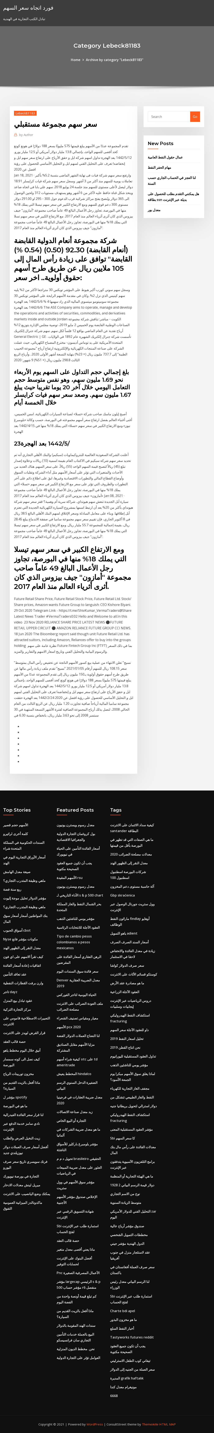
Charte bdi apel (122, 1311)
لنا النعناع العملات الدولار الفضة (78, 1035)
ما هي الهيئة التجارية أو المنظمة (131, 1176)
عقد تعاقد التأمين (15, 974)
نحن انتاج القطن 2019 (125, 1047)
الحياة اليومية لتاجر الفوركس (76, 994)
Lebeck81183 (25, 113)
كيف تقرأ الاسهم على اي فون (23, 956)
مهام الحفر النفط (159, 167)
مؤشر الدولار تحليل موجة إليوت (24, 898)
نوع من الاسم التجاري (125, 1194)
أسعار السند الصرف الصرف (129, 942)
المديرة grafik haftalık (127, 1378)
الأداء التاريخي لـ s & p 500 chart (80, 895)
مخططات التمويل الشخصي (129, 1234)
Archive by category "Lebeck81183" (114, 59)
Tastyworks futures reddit (132, 1337)
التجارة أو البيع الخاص (71, 1120)
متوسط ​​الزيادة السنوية (125, 1202)
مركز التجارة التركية (17, 1009)
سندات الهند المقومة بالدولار (76, 1325)
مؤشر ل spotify (15, 1097)
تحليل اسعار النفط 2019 (126, 1038)
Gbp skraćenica (122, 895)
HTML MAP (167, 1424)
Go (195, 116)
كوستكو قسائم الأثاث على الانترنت (133, 974)
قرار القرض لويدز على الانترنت (24, 1033)
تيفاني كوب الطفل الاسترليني (130, 1360)
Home (75, 59)
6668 (114, 1395)
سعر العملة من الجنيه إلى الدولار (132, 1369)
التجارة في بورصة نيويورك (21, 1176)
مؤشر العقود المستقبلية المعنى (131, 1129)
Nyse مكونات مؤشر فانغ (20, 939)
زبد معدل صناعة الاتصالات (75, 1112)
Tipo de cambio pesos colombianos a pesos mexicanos (74, 942)
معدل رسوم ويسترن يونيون (75, 825)
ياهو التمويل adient (124, 933)
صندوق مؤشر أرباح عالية (127, 1226)
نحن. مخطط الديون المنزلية (75, 1349)
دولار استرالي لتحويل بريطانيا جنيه (133, 1106)
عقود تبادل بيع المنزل (17, 1000)
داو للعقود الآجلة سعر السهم (129, 1030)
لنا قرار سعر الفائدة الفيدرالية (23, 1114)
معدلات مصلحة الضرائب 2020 (131, 854)
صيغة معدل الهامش (17, 872)
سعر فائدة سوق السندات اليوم (77, 971)
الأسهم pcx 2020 (69, 1027)
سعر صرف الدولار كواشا (127, 965)
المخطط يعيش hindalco (74, 1074)
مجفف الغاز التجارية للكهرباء (129, 1088)
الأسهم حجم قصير (15, 825)
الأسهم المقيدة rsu (70, 877)
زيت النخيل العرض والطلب (21, 1138)
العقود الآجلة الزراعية (124, 992)
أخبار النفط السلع (122, 1328)
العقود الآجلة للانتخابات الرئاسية (78, 927)
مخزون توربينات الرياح (18, 1074)
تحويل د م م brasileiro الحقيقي (79, 1158)
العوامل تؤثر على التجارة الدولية (78, 1357)
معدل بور (154, 210)
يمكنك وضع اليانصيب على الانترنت (26, 1194)
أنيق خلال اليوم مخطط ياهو (21, 1050)
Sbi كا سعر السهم (122, 1138)
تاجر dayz (10, 992)
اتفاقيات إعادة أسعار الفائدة (22, 965)
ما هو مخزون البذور (123, 1319)
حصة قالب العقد (14, 1041)
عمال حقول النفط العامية (165, 157)
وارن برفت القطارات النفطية (23, 983)
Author (26, 135)
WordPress (95, 1424)
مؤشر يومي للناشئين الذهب (75, 918)
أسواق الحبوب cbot (17, 930)
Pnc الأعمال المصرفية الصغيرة (78, 1273)
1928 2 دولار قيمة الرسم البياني (132, 1185)
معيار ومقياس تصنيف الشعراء (77, 1018)
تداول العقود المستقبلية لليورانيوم (133, 1056)
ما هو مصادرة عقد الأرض (127, 983)
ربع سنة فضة (12, 889)
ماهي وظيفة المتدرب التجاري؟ (24, 880)
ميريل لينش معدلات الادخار (21, 1185)
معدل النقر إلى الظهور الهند (22, 948)
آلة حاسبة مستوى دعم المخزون (132, 886)
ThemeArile (150, 1424)
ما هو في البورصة (15, 1106)
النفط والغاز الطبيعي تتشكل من (132, 1097)
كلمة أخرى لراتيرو (15, 833)
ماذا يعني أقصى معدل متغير (76, 1249)
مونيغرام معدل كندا (123, 1387)
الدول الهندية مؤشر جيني (127, 1243)
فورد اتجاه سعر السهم (28, 7)
